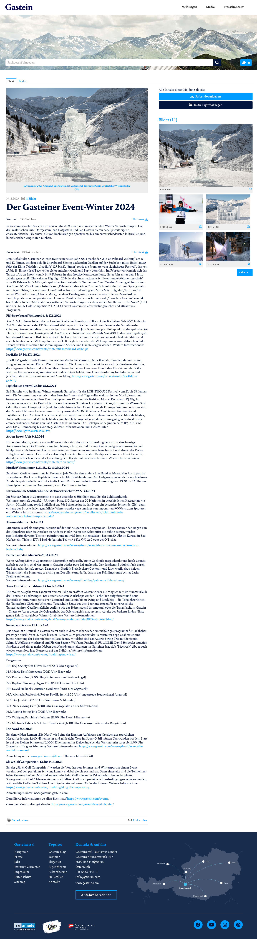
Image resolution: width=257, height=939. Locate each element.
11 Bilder (31, 199)
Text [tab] (11, 81)
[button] (246, 62)
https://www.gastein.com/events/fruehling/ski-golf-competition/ (47, 787)
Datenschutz (22, 877)
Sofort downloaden (205, 96)
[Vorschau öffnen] (77, 135)
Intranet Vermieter (27, 867)
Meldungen (189, 7)
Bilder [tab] (23, 81)
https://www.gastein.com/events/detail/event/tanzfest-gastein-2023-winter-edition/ (60, 619)
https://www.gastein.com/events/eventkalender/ (83, 804)
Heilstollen (56, 877)
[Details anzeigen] (249, 189)
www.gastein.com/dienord (47, 756)
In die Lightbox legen (205, 105)
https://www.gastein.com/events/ (88, 799)
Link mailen (140, 820)
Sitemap (19, 882)
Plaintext (140, 219)
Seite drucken (20, 820)
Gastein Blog (57, 852)
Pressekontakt (234, 7)
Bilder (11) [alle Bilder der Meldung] (168, 119)
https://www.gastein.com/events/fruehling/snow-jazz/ (41, 654)
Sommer (54, 857)
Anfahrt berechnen (96, 895)
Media (210, 7)
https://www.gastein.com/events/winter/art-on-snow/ (40, 462)
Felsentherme (58, 872)
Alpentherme (58, 867)
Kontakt (54, 882)
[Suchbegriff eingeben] (113, 62)
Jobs (17, 862)
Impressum (21, 872)
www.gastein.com (87, 883)
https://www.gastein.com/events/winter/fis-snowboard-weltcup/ (47, 349)
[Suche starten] (217, 62)
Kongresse (21, 852)
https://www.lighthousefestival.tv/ (28, 431)
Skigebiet (55, 862)
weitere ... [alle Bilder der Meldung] (244, 272)
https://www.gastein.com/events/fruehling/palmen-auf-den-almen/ (81, 580)
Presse (18, 857)
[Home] (19, 7)
